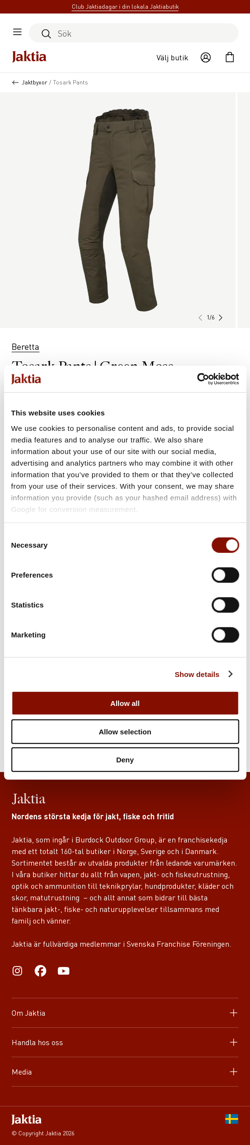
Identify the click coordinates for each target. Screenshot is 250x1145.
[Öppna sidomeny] (17, 33)
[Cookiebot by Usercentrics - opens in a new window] (197, 378)
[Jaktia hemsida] (29, 57)
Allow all (125, 703)
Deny (125, 760)
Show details (197, 674)
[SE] (231, 1125)
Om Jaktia (125, 1012)
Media (125, 1071)
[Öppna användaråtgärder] (205, 57)
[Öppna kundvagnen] (229, 57)
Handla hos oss (125, 1042)
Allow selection (125, 731)
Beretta (25, 346)
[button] (220, 317)
